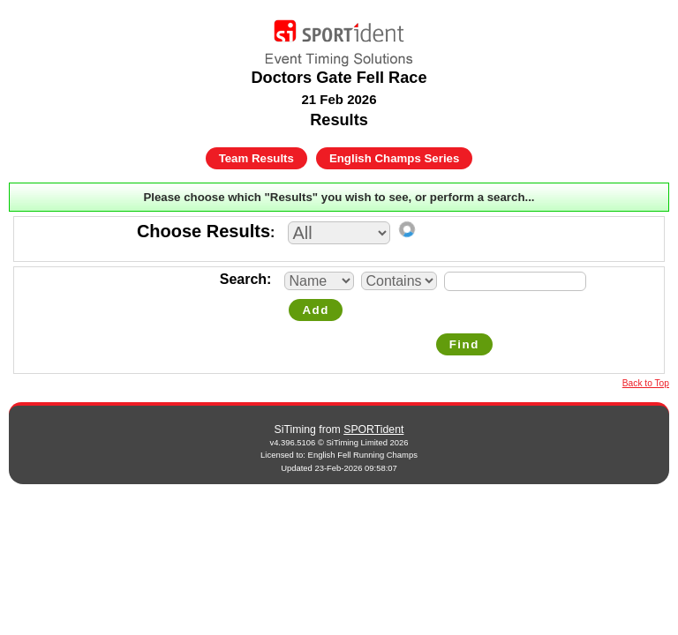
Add (315, 310)
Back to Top (645, 383)
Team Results (256, 158)
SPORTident (373, 429)
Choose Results (203, 231)
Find (464, 344)
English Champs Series (394, 158)
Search (243, 279)
